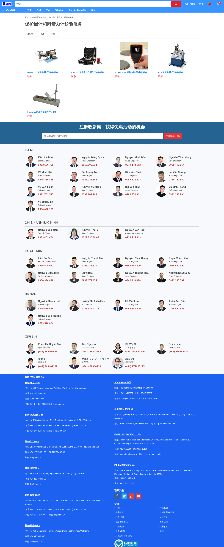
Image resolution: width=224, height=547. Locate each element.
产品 (47, 10)
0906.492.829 (133, 308)
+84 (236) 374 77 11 (38, 509)
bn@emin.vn (35, 457)
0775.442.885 (176, 308)
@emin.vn (37, 484)
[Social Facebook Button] (117, 496)
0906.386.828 (45, 280)
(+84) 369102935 (47, 351)
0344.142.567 (176, 179)
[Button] (3, 10)
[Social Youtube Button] (138, 496)
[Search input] (91, 4)
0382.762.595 (45, 194)
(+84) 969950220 (135, 351)
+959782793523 (127, 423)
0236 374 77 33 (90, 308)
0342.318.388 (133, 280)
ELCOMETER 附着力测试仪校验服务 (132, 72)
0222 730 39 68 (90, 237)
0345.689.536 (45, 308)
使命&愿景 (120, 531)
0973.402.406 (45, 237)
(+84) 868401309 (47, 366)
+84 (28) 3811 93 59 (58, 425)
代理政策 (163, 526)
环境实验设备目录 (123, 535)
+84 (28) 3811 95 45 (38, 430)
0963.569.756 (45, 164)
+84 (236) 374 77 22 (58, 509)
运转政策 (163, 517)
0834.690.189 (45, 208)
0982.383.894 (176, 194)
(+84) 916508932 (178, 351)
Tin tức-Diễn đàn (77, 10)
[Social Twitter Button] (124, 496)
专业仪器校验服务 (38, 17)
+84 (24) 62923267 (38, 393)
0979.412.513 (133, 164)
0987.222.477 (133, 179)
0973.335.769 (176, 280)
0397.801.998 (89, 194)
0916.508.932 (45, 265)
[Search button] (176, 4)
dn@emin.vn (59, 514)
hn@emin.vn (58, 403)
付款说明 (163, 507)
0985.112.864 (176, 164)
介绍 (38, 10)
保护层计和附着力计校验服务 (61, 17)
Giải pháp (59, 10)
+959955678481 (142, 423)
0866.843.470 (133, 265)
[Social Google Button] (131, 496)
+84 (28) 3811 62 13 (77, 425)
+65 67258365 (146, 393)
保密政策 (119, 512)
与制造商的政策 (166, 512)
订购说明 (119, 526)
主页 (29, 10)
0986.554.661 (133, 194)
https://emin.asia (149, 398)
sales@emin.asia (127, 398)
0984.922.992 (176, 265)
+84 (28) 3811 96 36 (38, 425)
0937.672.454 (89, 280)
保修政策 (163, 521)
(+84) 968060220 (91, 366)
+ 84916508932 (126, 393)
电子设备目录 (121, 521)
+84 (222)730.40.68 (56, 452)
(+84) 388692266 (91, 351)
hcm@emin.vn (59, 430)
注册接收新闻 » (173, 135)
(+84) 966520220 (37, 398)
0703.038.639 (89, 265)
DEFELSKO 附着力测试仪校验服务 (44, 72)
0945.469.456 (45, 179)
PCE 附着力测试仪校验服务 (171, 72)
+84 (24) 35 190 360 (38, 403)
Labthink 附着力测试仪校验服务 (43, 112)
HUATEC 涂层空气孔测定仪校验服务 (89, 72)
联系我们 (119, 517)
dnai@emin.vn (36, 541)
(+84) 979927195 (135, 366)
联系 (93, 10)
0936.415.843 (133, 237)
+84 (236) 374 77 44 (38, 514)
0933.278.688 (89, 179)
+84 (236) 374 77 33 (77, 509)
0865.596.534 (89, 164)
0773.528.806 (45, 323)
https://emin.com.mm (165, 423)
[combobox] (91, 4)
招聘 (161, 531)
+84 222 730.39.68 (38, 452)
